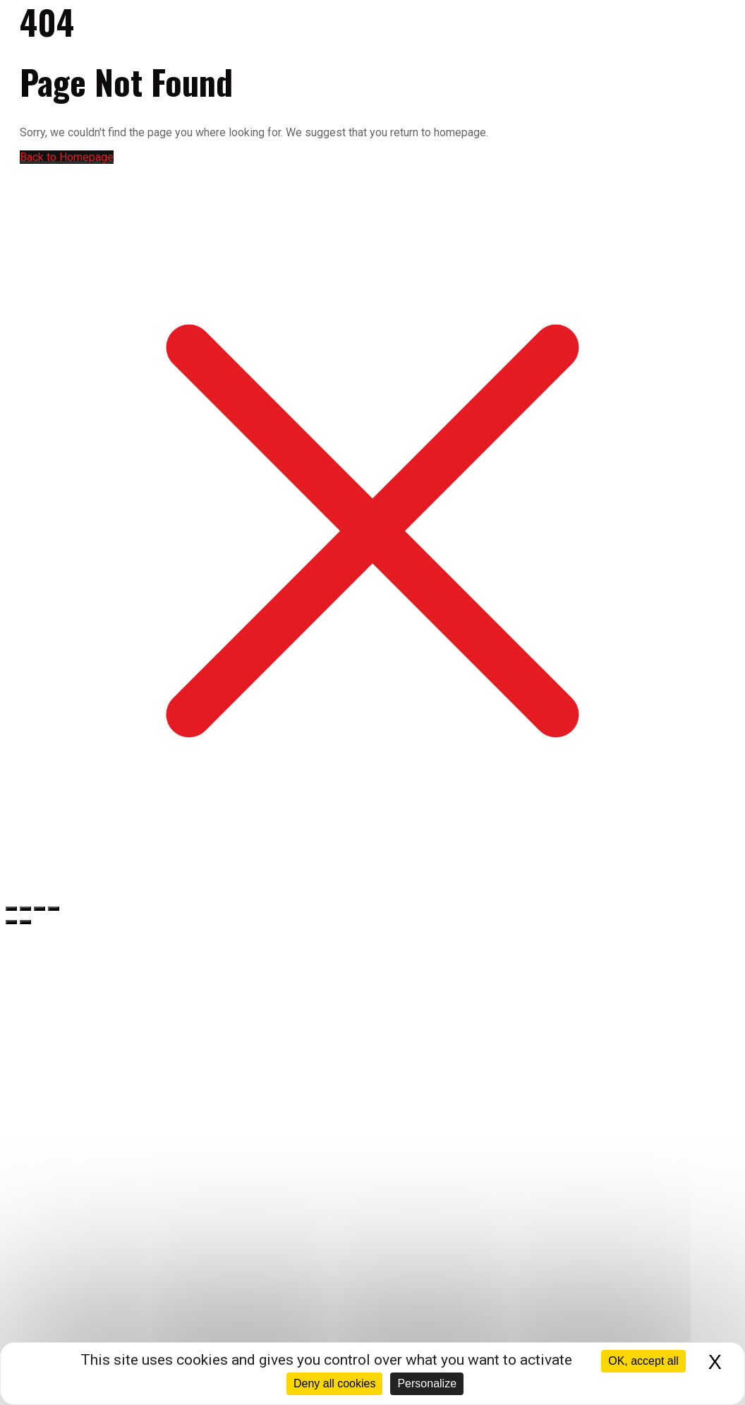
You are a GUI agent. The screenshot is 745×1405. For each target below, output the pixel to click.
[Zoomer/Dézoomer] (11, 909)
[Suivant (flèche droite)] (25, 922)
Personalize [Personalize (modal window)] (426, 1383)
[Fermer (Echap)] (53, 909)
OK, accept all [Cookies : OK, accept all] (643, 1361)
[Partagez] (39, 909)
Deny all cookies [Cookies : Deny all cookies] (334, 1383)
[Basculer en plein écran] (25, 909)
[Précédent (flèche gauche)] (11, 922)
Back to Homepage (67, 157)
